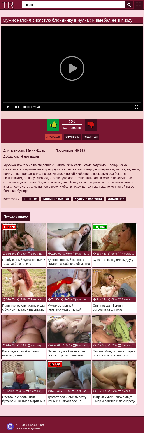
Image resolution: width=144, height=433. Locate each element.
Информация (53, 137)
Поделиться (91, 137)
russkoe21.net (36, 425)
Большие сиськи (56, 199)
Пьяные (30, 199)
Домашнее (116, 199)
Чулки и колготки (88, 199)
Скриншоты (72, 137)
